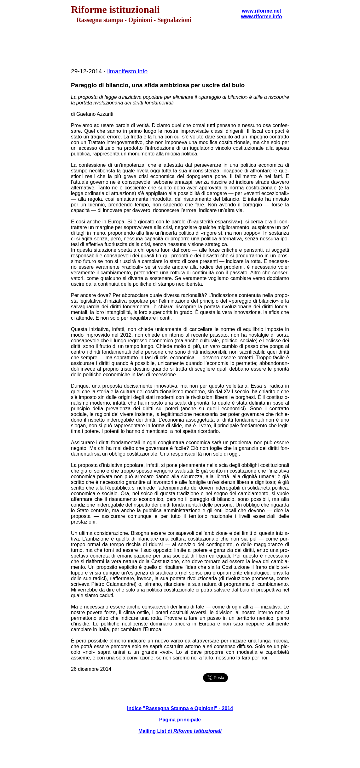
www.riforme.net (261, 11)
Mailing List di (180, 731)
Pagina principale (180, 719)
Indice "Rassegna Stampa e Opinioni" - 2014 (180, 708)
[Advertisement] (180, 46)
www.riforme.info (261, 16)
